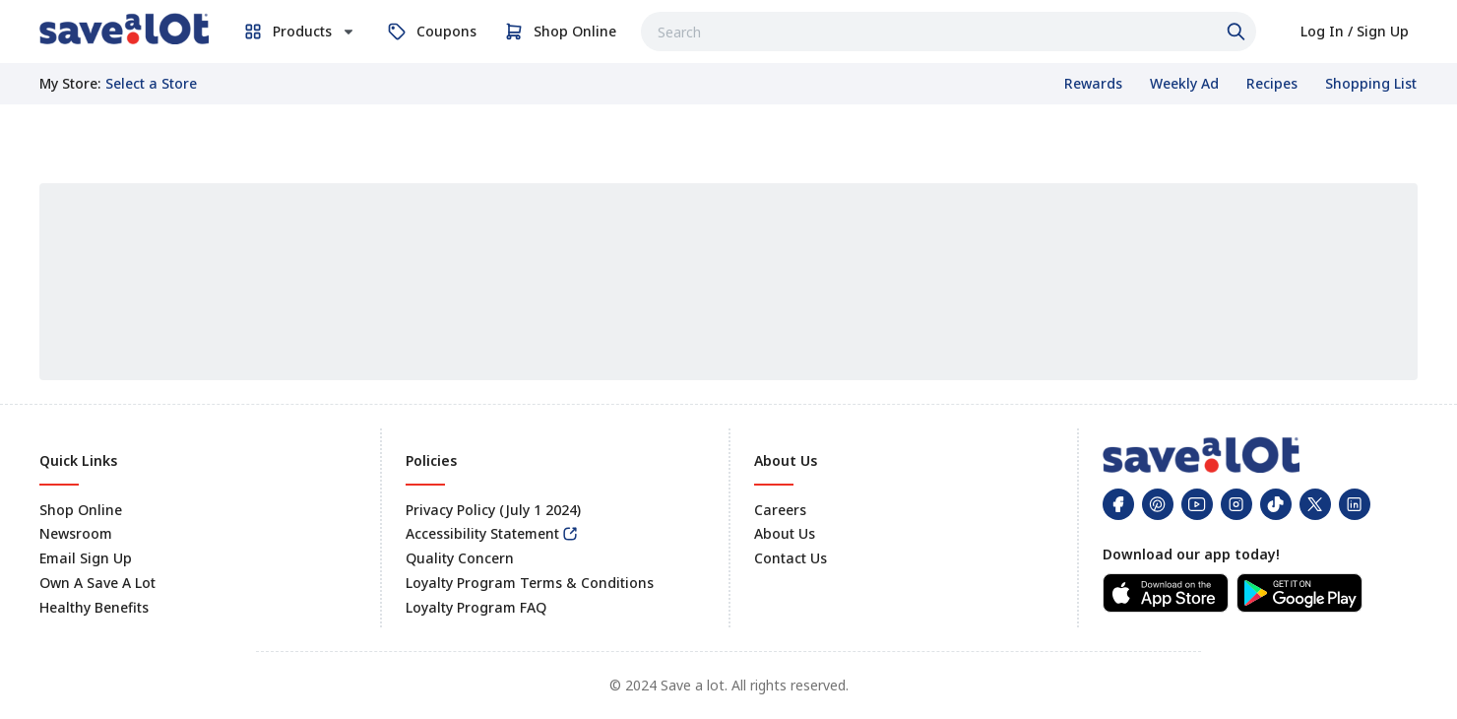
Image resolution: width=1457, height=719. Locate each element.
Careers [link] (780, 509)
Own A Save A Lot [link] (97, 582)
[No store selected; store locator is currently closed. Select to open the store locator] (151, 83)
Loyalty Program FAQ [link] (476, 607)
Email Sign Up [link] (85, 558)
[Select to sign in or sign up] (1355, 31)
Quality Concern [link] (460, 558)
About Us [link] (784, 533)
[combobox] (948, 31)
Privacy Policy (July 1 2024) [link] (493, 509)
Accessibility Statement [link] (482, 533)
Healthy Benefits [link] (94, 607)
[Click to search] (1238, 31)
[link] (124, 28)
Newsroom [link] (75, 533)
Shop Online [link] (80, 509)
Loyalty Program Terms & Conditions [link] (530, 582)
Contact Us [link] (790, 558)
